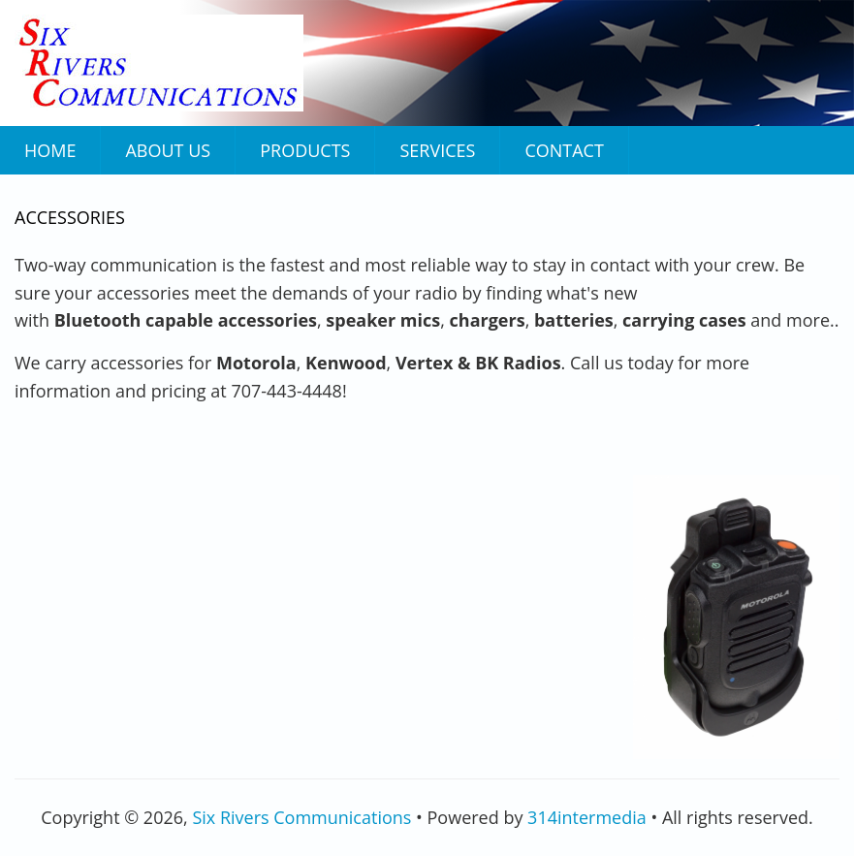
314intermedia (587, 817)
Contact (563, 150)
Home (50, 150)
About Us (167, 150)
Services (437, 150)
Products (305, 150)
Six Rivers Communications (301, 817)
